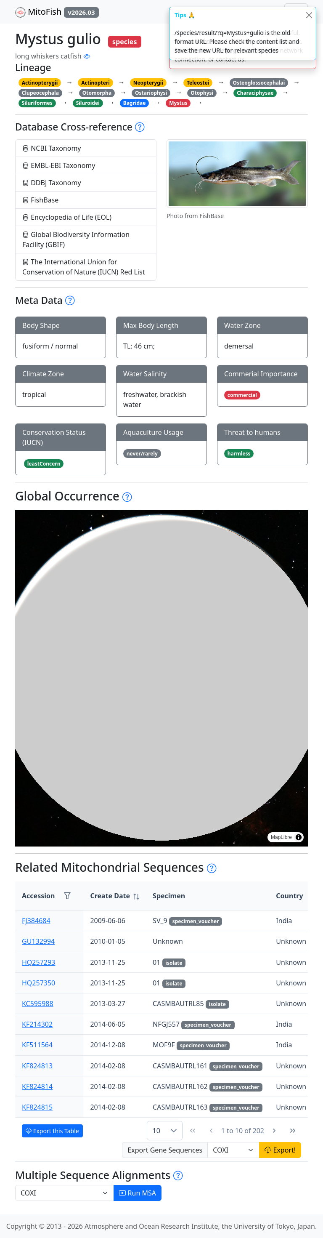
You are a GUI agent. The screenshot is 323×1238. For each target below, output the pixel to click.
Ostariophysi (151, 92)
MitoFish (57, 12)
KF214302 (37, 1024)
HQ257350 (38, 983)
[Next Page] (274, 1130)
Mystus (178, 102)
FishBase (40, 200)
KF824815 (37, 1107)
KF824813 (37, 1065)
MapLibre (281, 837)
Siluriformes (37, 102)
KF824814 (37, 1086)
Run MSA (137, 1193)
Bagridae (134, 102)
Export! (280, 1150)
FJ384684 (36, 920)
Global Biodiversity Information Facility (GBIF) (76, 239)
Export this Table (52, 1131)
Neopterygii (148, 82)
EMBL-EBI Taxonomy (58, 165)
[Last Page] (292, 1130)
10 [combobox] (156, 1130)
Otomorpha (96, 92)
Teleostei (198, 82)
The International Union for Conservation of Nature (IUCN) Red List (83, 267)
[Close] (308, 15)
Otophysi (202, 92)
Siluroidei (88, 102)
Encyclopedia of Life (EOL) (66, 217)
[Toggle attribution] (299, 837)
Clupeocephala (40, 92)
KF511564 (37, 1044)
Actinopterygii (40, 82)
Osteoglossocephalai (259, 82)
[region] (161, 678)
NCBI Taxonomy (51, 148)
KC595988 (37, 1003)
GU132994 (38, 941)
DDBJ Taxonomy (51, 182)
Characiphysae (255, 92)
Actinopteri (95, 82)
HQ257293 (38, 962)
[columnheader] (114, 896)
